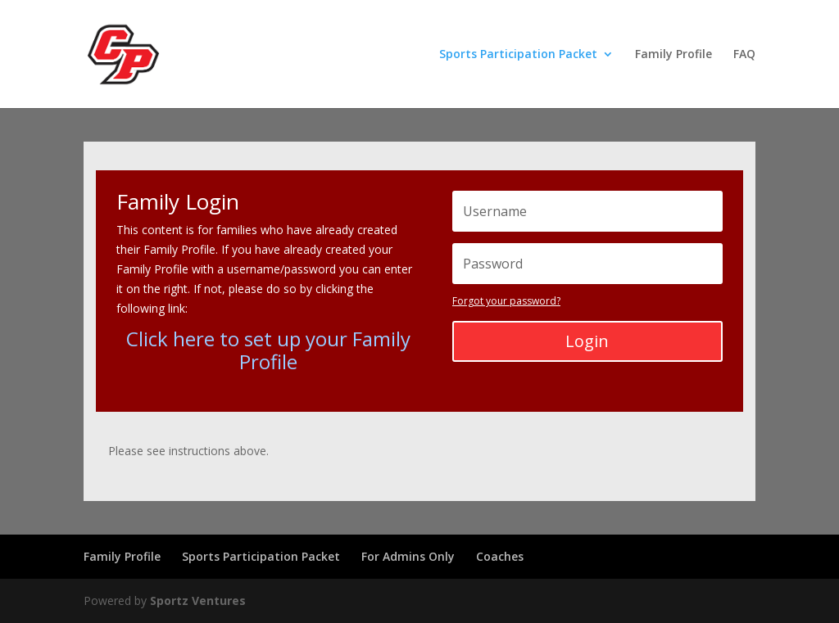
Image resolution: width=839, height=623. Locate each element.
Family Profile (673, 54)
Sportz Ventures (198, 600)
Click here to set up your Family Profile (268, 350)
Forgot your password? (506, 301)
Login (587, 341)
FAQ (744, 54)
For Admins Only (408, 556)
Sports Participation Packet (518, 54)
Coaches (500, 556)
